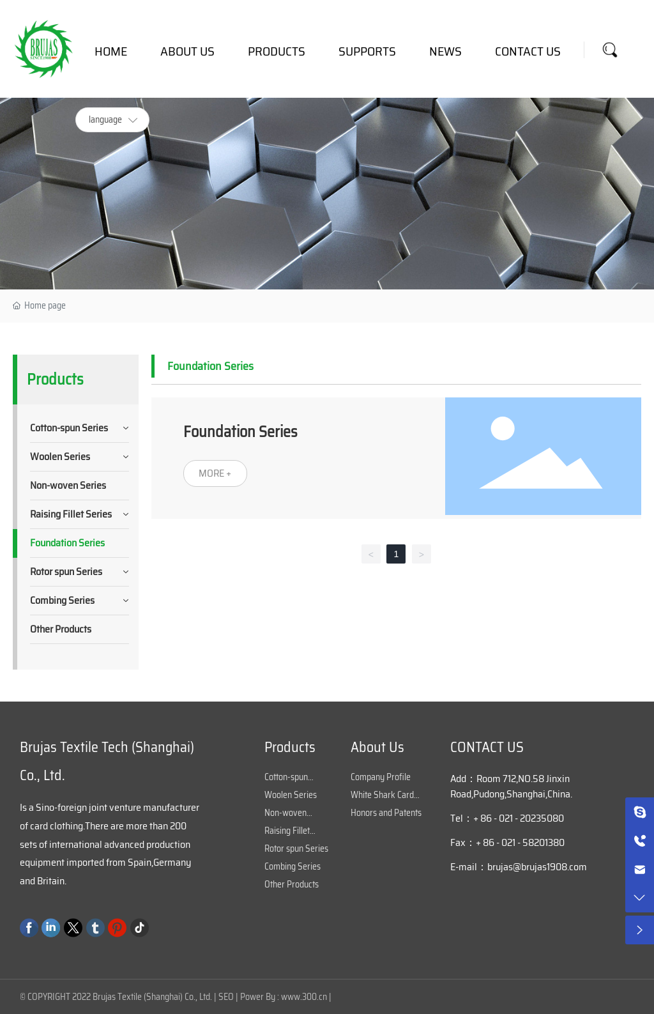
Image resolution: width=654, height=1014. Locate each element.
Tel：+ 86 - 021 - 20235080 (507, 818)
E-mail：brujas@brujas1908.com (518, 867)
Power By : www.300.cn (283, 997)
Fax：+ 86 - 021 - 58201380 (507, 842)
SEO (226, 997)
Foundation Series (240, 432)
